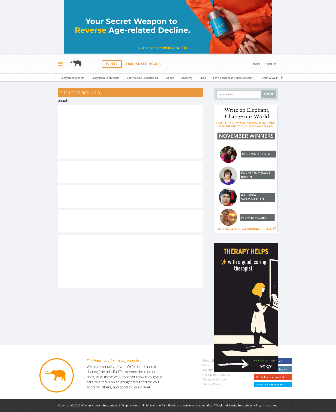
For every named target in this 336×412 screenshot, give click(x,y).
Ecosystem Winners (72, 78)
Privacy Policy (211, 384)
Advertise (208, 370)
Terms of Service (214, 379)
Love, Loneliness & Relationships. (233, 78)
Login (256, 64)
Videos (170, 78)
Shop (203, 78)
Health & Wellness (271, 78)
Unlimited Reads (143, 63)
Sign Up (271, 64)
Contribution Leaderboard (143, 78)
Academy (186, 78)
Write (112, 63)
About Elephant (213, 360)
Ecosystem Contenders (106, 78)
